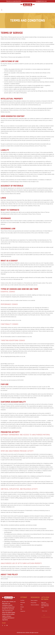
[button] (2, 10)
